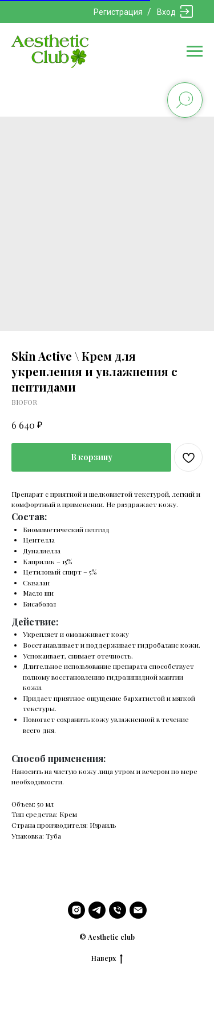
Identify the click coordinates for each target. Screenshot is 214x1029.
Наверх (107, 958)
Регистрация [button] (118, 12)
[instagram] (76, 910)
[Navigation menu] (195, 51)
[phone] (117, 910)
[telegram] (97, 910)
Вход (166, 12)
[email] (138, 910)
